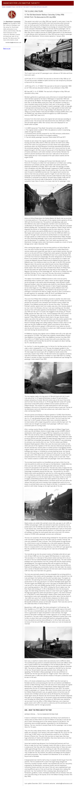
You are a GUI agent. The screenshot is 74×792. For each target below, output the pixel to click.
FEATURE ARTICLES (36, 7)
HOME (3, 7)
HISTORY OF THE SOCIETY (23, 7)
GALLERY (44, 7)
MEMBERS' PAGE (10, 7)
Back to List (6, 48)
